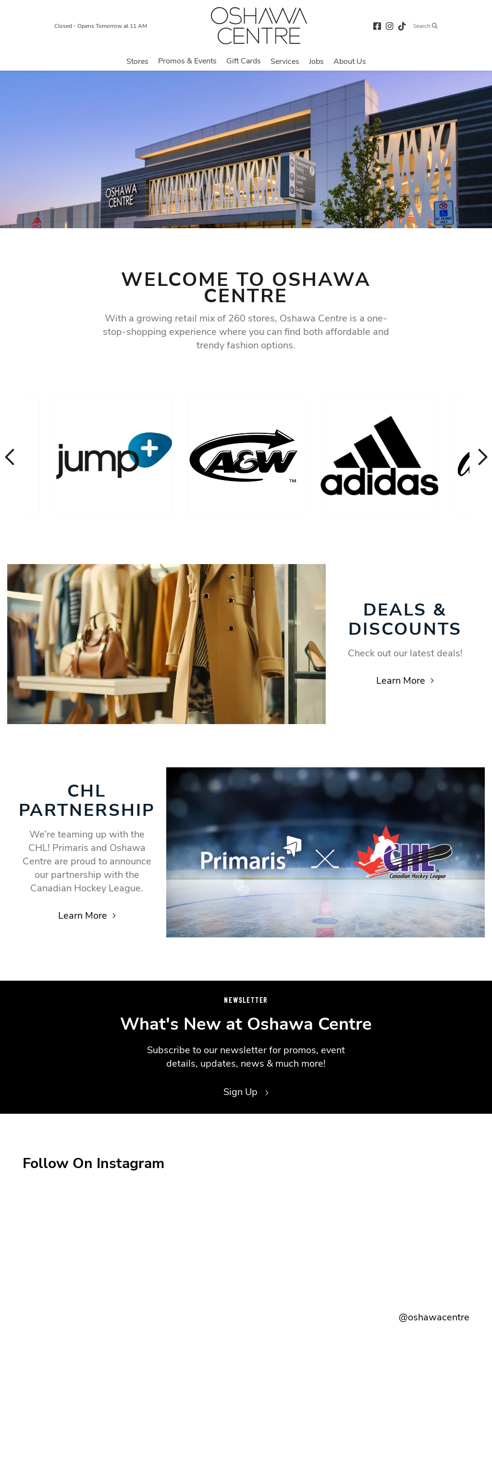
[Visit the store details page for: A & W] (246, 455)
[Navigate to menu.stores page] (137, 61)
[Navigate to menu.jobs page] (316, 61)
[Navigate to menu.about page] (350, 61)
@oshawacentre (434, 1317)
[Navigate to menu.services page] (285, 61)
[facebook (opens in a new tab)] (377, 26)
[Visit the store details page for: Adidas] (379, 455)
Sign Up (246, 1091)
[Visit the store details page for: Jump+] (113, 455)
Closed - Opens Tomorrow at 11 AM (100, 26)
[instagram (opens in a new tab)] (389, 26)
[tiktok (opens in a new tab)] (402, 26)
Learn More (405, 680)
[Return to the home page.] (259, 25)
